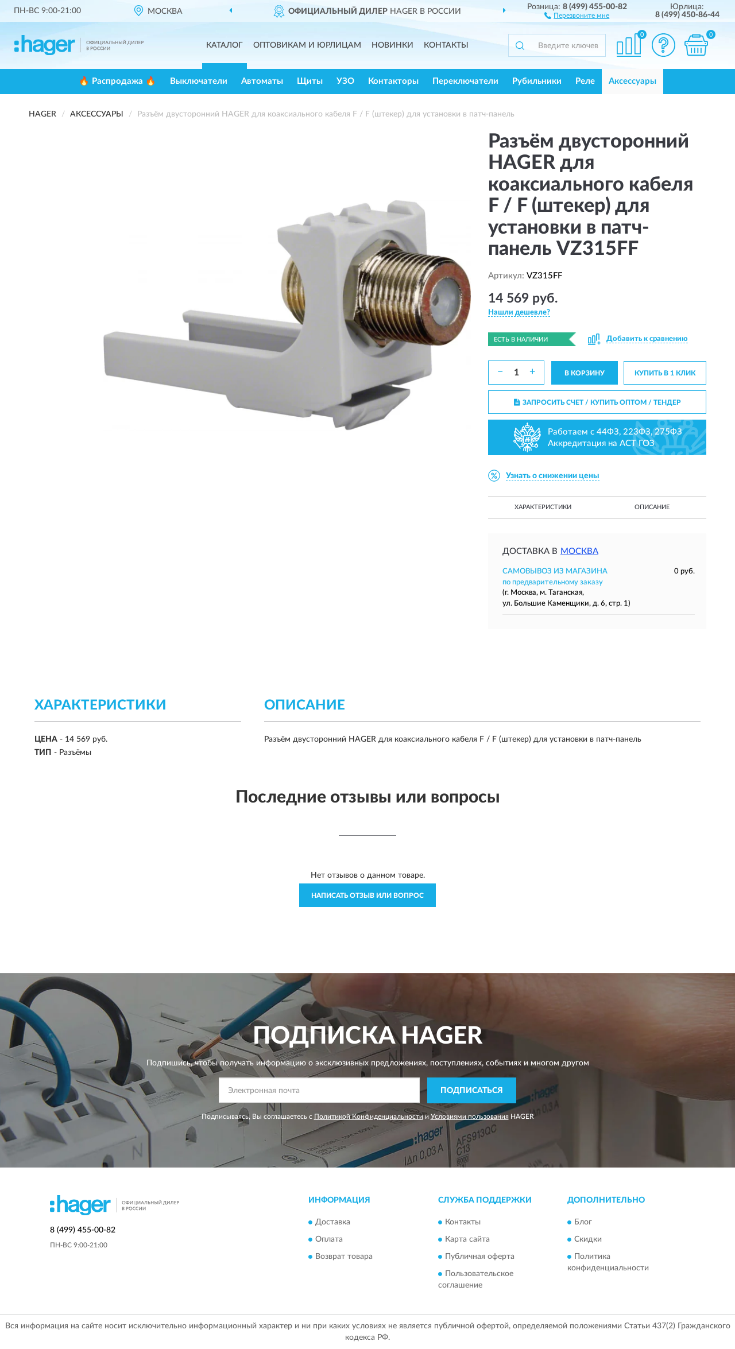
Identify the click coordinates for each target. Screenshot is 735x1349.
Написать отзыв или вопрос (367, 895)
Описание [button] (652, 507)
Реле (585, 81)
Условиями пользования (470, 1116)
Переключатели (465, 81)
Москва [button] (579, 551)
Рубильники (537, 81)
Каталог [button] (224, 45)
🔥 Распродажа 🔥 (117, 81)
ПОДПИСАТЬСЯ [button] (471, 1091)
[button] (576, 14)
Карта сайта (467, 1240)
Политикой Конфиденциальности (368, 1116)
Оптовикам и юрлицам (307, 45)
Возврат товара (344, 1257)
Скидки (588, 1240)
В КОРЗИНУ (584, 373)
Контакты (446, 45)
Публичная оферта (479, 1257)
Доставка (332, 1223)
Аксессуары (632, 81)
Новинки (392, 45)
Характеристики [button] (542, 507)
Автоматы (262, 81)
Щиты (310, 81)
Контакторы (393, 81)
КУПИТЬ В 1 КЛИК (665, 373)
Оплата (329, 1240)
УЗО (345, 81)
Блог (583, 1223)
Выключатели (198, 81)
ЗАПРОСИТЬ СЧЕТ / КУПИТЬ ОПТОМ (597, 402)
